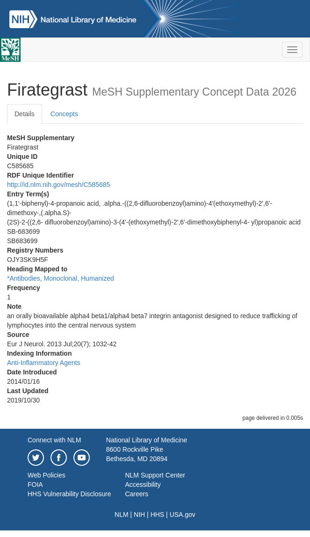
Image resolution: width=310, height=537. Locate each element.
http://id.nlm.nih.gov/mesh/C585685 (58, 184)
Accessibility (142, 484)
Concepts (64, 114)
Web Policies (46, 475)
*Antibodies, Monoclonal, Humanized (60, 278)
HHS (158, 514)
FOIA (35, 484)
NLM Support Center (155, 475)
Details (24, 114)
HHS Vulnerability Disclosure (69, 494)
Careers (136, 494)
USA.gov (182, 514)
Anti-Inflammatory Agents (43, 362)
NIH (139, 514)
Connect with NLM (54, 440)
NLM (122, 514)
